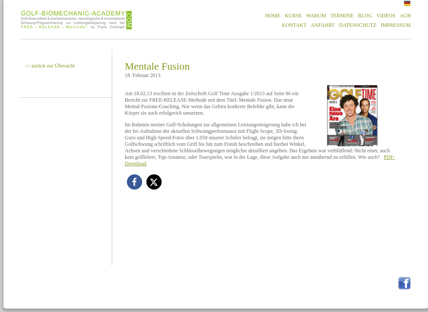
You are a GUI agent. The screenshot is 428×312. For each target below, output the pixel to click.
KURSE (293, 16)
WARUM (316, 16)
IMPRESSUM (396, 25)
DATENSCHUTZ (357, 25)
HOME (272, 16)
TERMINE (342, 16)
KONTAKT (294, 25)
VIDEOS (386, 16)
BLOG (365, 16)
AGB (405, 16)
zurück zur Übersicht (50, 66)
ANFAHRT (323, 25)
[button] (134, 182)
